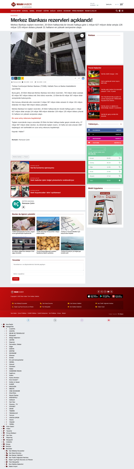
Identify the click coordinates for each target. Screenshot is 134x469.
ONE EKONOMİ (13, 391)
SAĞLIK (53, 11)
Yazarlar (7, 431)
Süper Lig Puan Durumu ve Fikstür (23, 307)
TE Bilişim (120, 314)
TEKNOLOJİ (12, 413)
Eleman (10, 355)
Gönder (15, 279)
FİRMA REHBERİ (78, 11)
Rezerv (26, 156)
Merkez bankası (17, 156)
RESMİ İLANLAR (90, 11)
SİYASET (39, 11)
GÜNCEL (25, 11)
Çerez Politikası (22, 313)
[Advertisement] (105, 50)
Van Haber (14, 313)
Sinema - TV (12, 404)
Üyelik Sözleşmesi (43, 313)
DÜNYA (59, 11)
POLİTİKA (11, 393)
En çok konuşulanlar (14, 360)
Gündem (10, 366)
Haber (9, 369)
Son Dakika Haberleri (75, 307)
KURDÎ (10, 384)
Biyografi (11, 335)
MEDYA (10, 389)
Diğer (9, 346)
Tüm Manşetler (45, 307)
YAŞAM (10, 422)
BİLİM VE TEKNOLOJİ (15, 333)
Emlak (10, 357)
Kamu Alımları (12, 378)
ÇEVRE (10, 340)
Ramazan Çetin (17, 82)
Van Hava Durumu (46, 303)
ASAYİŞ (10, 331)
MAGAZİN (11, 386)
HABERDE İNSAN (13, 371)
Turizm (10, 415)
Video (6, 428)
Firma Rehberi (9, 433)
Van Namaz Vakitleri (74, 303)
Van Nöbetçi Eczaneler (19, 303)
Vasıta (9, 420)
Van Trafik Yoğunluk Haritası (104, 303)
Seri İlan (10, 402)
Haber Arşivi (100, 307)
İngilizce (10, 373)
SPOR (9, 409)
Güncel (10, 364)
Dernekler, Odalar (13, 344)
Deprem (10, 342)
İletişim (64, 313)
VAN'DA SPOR (16, 11)
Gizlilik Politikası (32, 313)
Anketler (7, 442)
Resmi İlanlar (12, 395)
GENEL (32, 11)
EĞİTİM (46, 11)
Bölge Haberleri (13, 338)
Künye (59, 313)
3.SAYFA (10, 329)
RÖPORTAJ (11, 397)
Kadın (9, 375)
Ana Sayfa (8, 324)
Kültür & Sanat (12, 382)
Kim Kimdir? (12, 380)
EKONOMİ (67, 11)
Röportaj (7, 437)
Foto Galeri (8, 426)
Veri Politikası (52, 313)
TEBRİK (10, 411)
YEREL (10, 424)
